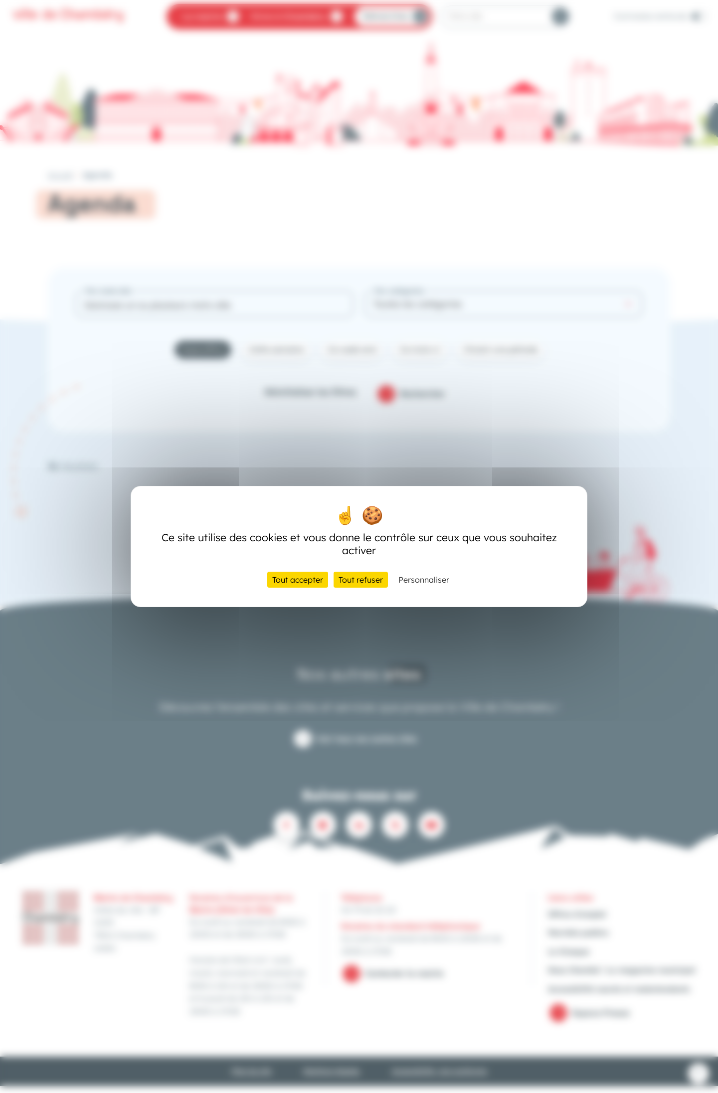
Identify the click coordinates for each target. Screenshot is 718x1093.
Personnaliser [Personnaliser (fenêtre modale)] (423, 580)
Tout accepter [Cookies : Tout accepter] (297, 580)
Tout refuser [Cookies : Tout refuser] (361, 580)
